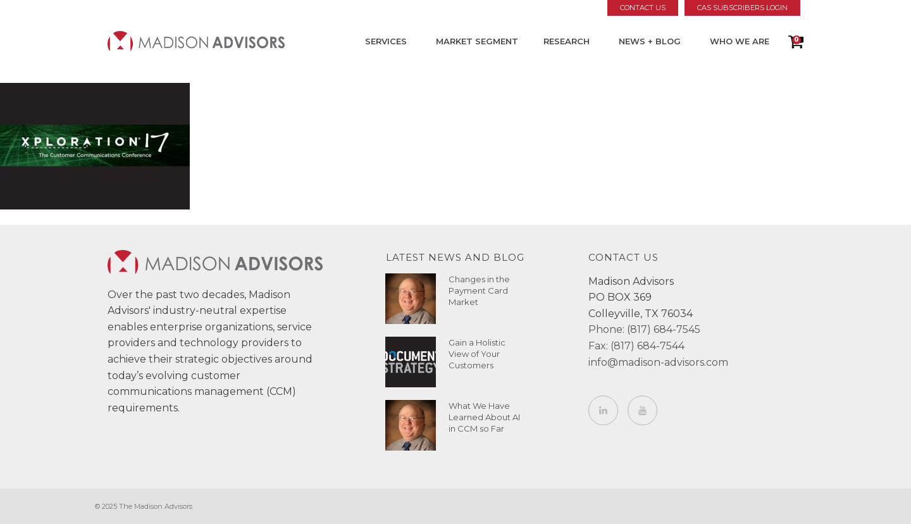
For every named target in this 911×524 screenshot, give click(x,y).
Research (566, 41)
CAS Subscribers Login (742, 7)
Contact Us (643, 7)
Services (386, 41)
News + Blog (650, 41)
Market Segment (477, 41)
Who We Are (739, 41)
